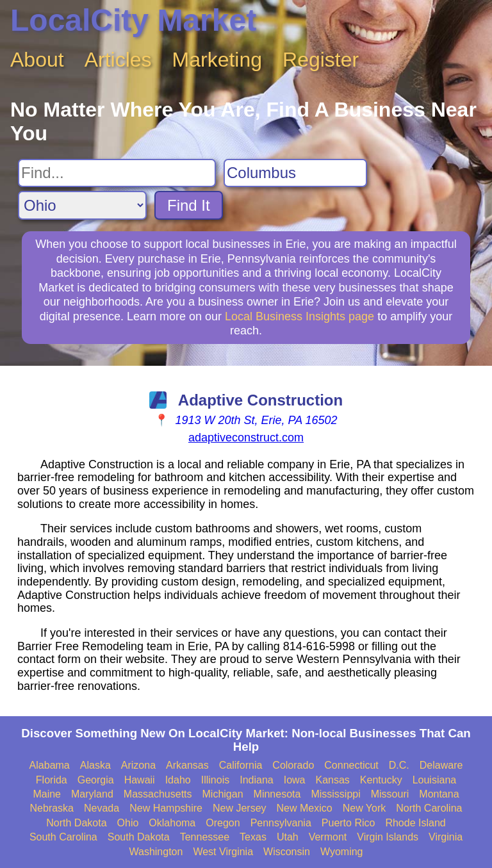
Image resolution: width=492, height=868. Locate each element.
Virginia (446, 836)
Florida (51, 779)
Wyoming (341, 851)
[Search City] (295, 173)
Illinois (215, 779)
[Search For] (117, 173)
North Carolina (429, 808)
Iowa (295, 779)
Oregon (223, 822)
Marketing (217, 59)
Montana (439, 794)
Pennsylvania (280, 822)
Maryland (92, 794)
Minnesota (277, 794)
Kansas (332, 779)
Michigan (222, 794)
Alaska (95, 765)
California (241, 765)
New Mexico (304, 808)
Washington (156, 851)
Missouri (390, 794)
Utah (288, 836)
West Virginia (223, 851)
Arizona (138, 765)
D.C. (399, 765)
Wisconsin (286, 851)
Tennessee (204, 836)
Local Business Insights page (299, 316)
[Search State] (82, 205)
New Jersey (239, 808)
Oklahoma (172, 822)
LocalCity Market (133, 20)
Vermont (328, 836)
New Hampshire (165, 808)
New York (364, 808)
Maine (47, 794)
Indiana (257, 779)
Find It (188, 205)
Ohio (128, 822)
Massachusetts (158, 794)
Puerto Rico (348, 822)
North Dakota (76, 822)
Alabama (49, 765)
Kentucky (381, 779)
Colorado (293, 765)
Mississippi (335, 794)
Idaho (178, 779)
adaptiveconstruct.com (246, 437)
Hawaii (139, 779)
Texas (253, 836)
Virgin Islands (387, 836)
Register (321, 59)
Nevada (101, 808)
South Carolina (63, 836)
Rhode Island (415, 822)
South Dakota (139, 836)
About (37, 59)
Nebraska (52, 808)
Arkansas (187, 765)
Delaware (441, 765)
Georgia (96, 779)
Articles (118, 59)
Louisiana (435, 779)
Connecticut (351, 765)
